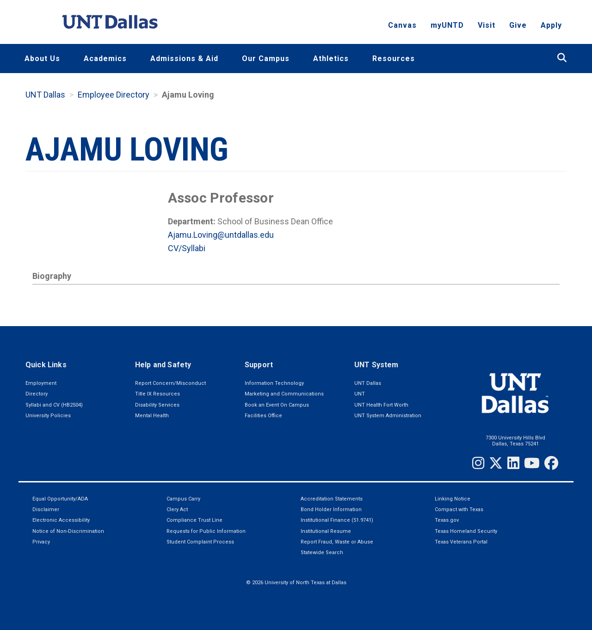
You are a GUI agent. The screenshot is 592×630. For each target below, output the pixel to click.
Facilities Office (263, 416)
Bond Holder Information (331, 509)
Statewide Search (322, 553)
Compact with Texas (459, 509)
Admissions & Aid (184, 58)
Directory (36, 394)
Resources (393, 58)
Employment (40, 383)
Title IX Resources (157, 394)
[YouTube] (532, 463)
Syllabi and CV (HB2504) (54, 405)
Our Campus (266, 58)
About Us (42, 58)
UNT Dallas (45, 94)
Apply (551, 25)
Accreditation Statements (332, 499)
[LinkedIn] (513, 463)
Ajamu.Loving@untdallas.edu (221, 235)
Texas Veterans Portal (461, 542)
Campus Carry (183, 499)
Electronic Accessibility (61, 520)
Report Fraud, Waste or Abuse (337, 542)
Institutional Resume (326, 531)
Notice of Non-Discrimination (68, 531)
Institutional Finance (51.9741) (337, 520)
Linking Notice (452, 499)
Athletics (331, 58)
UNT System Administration (387, 416)
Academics (105, 58)
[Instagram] (478, 463)
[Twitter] (496, 463)
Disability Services (157, 405)
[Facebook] (551, 463)
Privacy (41, 542)
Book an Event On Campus (277, 405)
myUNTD (447, 25)
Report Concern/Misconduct (170, 383)
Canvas (402, 25)
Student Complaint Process (200, 542)
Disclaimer (45, 509)
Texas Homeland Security (466, 531)
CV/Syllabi (186, 248)
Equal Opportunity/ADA (60, 499)
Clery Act (177, 509)
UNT (359, 394)
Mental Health (152, 416)
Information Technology (274, 383)
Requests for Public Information (206, 531)
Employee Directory (113, 94)
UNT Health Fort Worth (381, 405)
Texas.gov (447, 520)
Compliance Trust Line (194, 520)
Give (518, 25)
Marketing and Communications (284, 394)
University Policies (48, 416)
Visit (486, 25)
